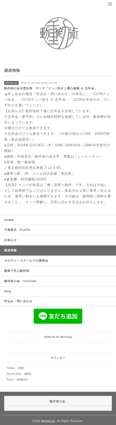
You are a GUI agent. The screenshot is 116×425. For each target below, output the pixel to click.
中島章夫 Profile (17, 229)
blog (7, 291)
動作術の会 (48, 421)
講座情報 (10, 250)
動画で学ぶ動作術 (16, 270)
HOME (9, 220)
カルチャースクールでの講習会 (26, 260)
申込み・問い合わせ (18, 301)
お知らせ (10, 240)
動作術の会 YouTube (20, 281)
